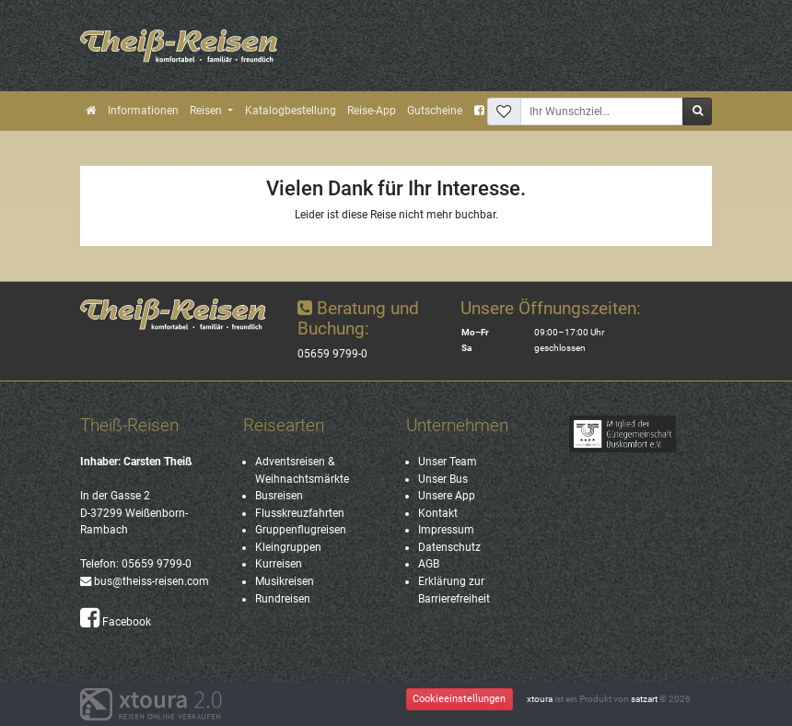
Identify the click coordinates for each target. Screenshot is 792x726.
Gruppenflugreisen (300, 529)
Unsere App (446, 495)
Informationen (143, 110)
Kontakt (438, 513)
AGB (428, 563)
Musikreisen (284, 581)
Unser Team (447, 461)
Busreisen (279, 495)
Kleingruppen (288, 547)
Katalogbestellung (290, 110)
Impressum (446, 529)
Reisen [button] (207, 110)
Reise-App (371, 110)
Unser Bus (443, 479)
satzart (644, 699)
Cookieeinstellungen (459, 699)
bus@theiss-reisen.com (144, 581)
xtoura (540, 699)
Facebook (115, 621)
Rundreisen (282, 598)
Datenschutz (449, 547)
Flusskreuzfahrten (299, 513)
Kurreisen (278, 563)
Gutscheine (434, 110)
